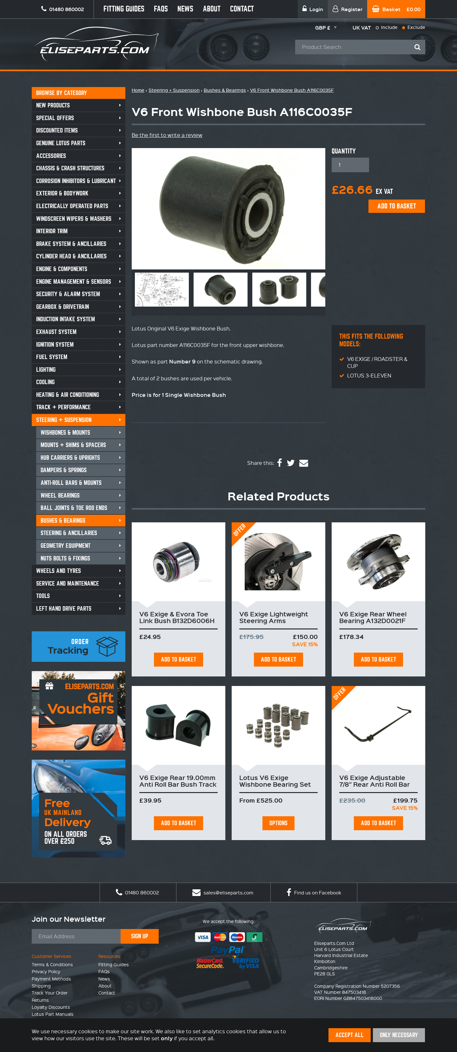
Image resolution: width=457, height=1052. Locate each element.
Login (312, 9)
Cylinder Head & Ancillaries (71, 256)
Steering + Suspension (63, 420)
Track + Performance (63, 407)
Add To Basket (178, 659)
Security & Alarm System (68, 294)
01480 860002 (137, 892)
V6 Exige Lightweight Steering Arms (273, 617)
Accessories (51, 156)
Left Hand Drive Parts (63, 609)
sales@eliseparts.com (222, 892)
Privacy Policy (46, 971)
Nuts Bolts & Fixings (65, 558)
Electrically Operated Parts (72, 206)
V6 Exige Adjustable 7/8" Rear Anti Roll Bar (374, 780)
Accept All (349, 1035)
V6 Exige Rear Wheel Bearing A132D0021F (373, 617)
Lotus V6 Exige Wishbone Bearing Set (275, 780)
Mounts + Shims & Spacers (73, 445)
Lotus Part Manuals (53, 1014)
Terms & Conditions (52, 964)
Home (138, 90)
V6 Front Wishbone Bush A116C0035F (292, 90)
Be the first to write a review (167, 135)
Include (387, 27)
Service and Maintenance (67, 583)
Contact (242, 9)
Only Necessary (399, 1035)
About (212, 9)
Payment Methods (51, 978)
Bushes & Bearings (63, 521)
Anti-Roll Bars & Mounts (71, 483)
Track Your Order (50, 992)
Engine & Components (61, 269)
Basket (396, 9)
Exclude (413, 27)
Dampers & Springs (64, 470)
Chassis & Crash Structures (70, 168)
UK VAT (362, 27)
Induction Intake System (65, 319)
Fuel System (51, 357)
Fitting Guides (123, 9)
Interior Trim (52, 231)
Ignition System (55, 345)
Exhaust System (56, 332)
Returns (40, 1000)
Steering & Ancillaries (69, 533)
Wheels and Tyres (58, 571)
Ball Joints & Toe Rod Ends (74, 508)
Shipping (41, 985)
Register (347, 9)
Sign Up (139, 936)
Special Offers (55, 118)
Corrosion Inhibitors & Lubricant (76, 181)
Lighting (46, 370)
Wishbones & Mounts (65, 433)
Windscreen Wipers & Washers (73, 219)
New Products (53, 105)
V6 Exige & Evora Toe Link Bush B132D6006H (177, 617)
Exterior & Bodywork (62, 193)
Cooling (45, 382)
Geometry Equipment (65, 546)
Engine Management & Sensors (73, 282)
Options (278, 823)
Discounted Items (57, 130)
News (185, 9)
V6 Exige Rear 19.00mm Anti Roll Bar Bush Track (177, 780)
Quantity (344, 151)
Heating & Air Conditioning (67, 395)
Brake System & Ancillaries (71, 244)
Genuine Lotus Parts (60, 143)
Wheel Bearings (60, 495)
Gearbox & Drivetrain (62, 307)
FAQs (161, 9)
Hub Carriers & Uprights (70, 458)
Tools (43, 596)
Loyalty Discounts (51, 1007)
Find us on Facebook (314, 892)
